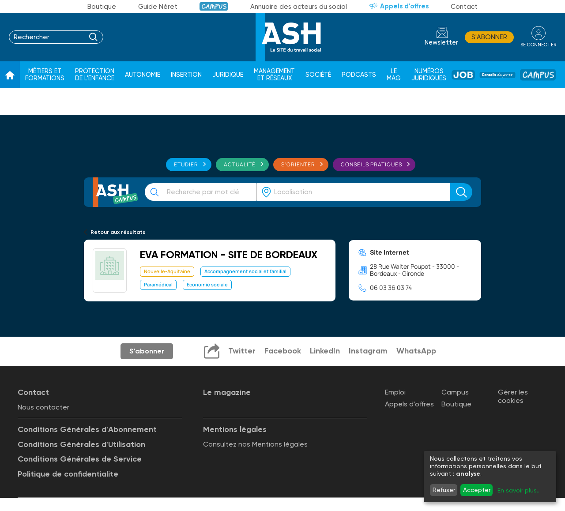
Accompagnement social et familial (245, 271)
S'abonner (489, 37)
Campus (214, 6)
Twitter (242, 351)
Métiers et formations (44, 75)
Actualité (240, 164)
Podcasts (359, 75)
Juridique (227, 75)
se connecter (538, 45)
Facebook (282, 351)
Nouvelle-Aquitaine (167, 271)
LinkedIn (325, 351)
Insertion (186, 75)
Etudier (186, 164)
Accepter (476, 489)
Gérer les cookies (513, 396)
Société (318, 75)
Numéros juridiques (428, 75)
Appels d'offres (404, 6)
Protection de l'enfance (94, 75)
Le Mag (394, 75)
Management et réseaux (274, 75)
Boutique (101, 7)
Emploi (395, 392)
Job (463, 75)
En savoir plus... (519, 490)
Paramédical (158, 284)
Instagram (368, 351)
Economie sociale (207, 284)
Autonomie (142, 75)
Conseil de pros (497, 75)
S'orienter (298, 164)
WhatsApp (416, 351)
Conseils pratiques (371, 164)
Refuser (444, 489)
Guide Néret (157, 7)
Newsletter (441, 42)
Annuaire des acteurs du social (298, 7)
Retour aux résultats (117, 232)
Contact (464, 7)
